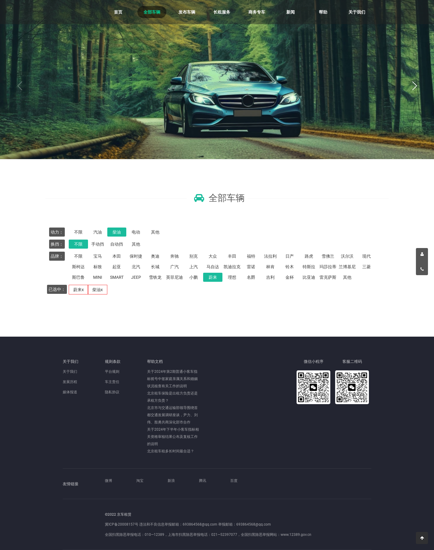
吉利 (270, 277)
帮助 (323, 12)
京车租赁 (81, 12)
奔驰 (174, 256)
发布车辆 (186, 12)
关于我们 (356, 12)
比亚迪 (309, 277)
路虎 (309, 256)
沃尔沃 (347, 256)
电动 (136, 232)
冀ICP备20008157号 (121, 524)
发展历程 (70, 382)
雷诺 (251, 266)
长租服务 (221, 12)
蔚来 (213, 277)
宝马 (97, 256)
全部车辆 (151, 12)
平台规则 (112, 371)
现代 (366, 256)
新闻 (290, 12)
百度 (233, 481)
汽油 (97, 232)
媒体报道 (70, 392)
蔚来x (78, 289)
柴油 (116, 232)
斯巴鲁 (78, 277)
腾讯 (202, 481)
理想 (232, 277)
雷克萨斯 (327, 277)
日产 (289, 256)
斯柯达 (78, 266)
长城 (155, 266)
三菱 (366, 266)
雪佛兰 (328, 256)
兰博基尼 (347, 266)
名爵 (251, 277)
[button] (414, 86)
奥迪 (155, 256)
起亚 (116, 266)
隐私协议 (112, 392)
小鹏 (193, 277)
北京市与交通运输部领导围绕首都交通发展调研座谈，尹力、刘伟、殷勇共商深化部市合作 (172, 415)
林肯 (270, 266)
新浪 (171, 481)
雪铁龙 (155, 277)
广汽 (174, 266)
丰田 (232, 256)
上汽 (193, 266)
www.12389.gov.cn (296, 535)
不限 (78, 232)
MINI (97, 277)
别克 (193, 256)
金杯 (289, 277)
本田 (116, 256)
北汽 (136, 266)
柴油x (97, 289)
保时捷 (136, 256)
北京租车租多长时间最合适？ (170, 451)
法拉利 (270, 256)
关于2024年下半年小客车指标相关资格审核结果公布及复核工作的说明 (173, 436)
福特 (251, 256)
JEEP (136, 277)
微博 (108, 481)
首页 (118, 12)
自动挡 (116, 244)
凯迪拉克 (232, 266)
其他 (155, 232)
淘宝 (139, 481)
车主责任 (112, 382)
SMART (117, 277)
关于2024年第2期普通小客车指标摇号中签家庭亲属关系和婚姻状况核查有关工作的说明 (172, 378)
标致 (97, 266)
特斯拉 (309, 266)
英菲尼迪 (174, 277)
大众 (213, 256)
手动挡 (97, 244)
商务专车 (256, 12)
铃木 (289, 266)
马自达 (212, 266)
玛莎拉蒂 (327, 266)
